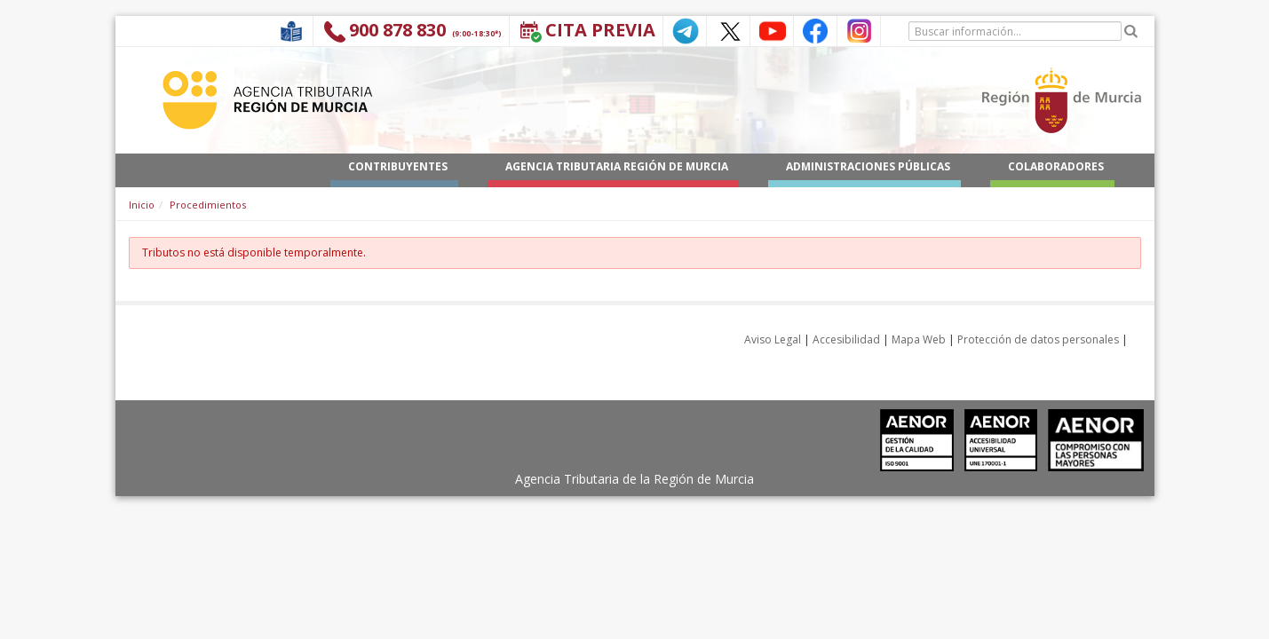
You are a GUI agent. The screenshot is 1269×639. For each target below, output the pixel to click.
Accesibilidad (846, 339)
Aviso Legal (772, 339)
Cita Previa (600, 30)
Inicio (142, 204)
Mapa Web (919, 339)
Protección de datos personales (1038, 339)
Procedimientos (208, 204)
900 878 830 (397, 30)
